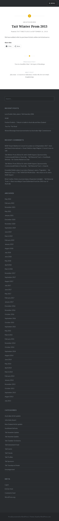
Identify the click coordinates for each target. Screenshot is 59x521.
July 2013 (8, 401)
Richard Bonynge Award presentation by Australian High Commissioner (28, 131)
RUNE (7, 118)
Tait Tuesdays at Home (12, 465)
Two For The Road (11, 126)
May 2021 (8, 211)
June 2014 (8, 359)
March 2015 (8, 335)
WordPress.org (10, 497)
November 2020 (10, 224)
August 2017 (9, 281)
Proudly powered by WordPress (18, 517)
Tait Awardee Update (12, 436)
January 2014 (9, 380)
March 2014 (8, 372)
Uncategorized (29, 22)
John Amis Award (10, 420)
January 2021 (9, 215)
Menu (53, 3)
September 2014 (10, 351)
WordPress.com (45, 517)
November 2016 (10, 310)
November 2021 (10, 207)
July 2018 (8, 252)
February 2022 (9, 203)
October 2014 (9, 347)
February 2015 (9, 339)
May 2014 (8, 364)
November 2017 (10, 273)
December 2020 (10, 219)
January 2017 (9, 302)
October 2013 (9, 388)
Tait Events (8, 449)
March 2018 (8, 269)
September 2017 (10, 277)
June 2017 (8, 289)
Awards (45, 166)
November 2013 (10, 384)
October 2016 (9, 314)
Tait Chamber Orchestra (13, 441)
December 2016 (10, 306)
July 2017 (8, 285)
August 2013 (9, 396)
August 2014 (9, 355)
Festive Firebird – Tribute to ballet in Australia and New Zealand (25, 122)
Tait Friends (8, 453)
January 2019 (9, 244)
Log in (7, 485)
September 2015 (10, 327)
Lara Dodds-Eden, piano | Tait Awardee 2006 (19, 114)
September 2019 (10, 228)
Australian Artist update (13, 416)
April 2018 (8, 265)
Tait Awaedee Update (12, 432)
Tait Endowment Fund (12, 445)
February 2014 (9, 376)
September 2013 (10, 392)
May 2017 (8, 294)
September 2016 (10, 318)
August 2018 (9, 248)
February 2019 (9, 240)
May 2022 (8, 199)
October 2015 (9, 322)
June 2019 (8, 232)
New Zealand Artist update (13, 424)
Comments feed (10, 493)
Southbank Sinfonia (11, 428)
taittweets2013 (23, 31)
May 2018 (8, 261)
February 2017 (9, 298)
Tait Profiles (9, 457)
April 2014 (8, 368)
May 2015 (8, 331)
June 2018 (8, 256)
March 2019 (8, 236)
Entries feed (9, 489)
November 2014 (10, 343)
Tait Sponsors (9, 461)
